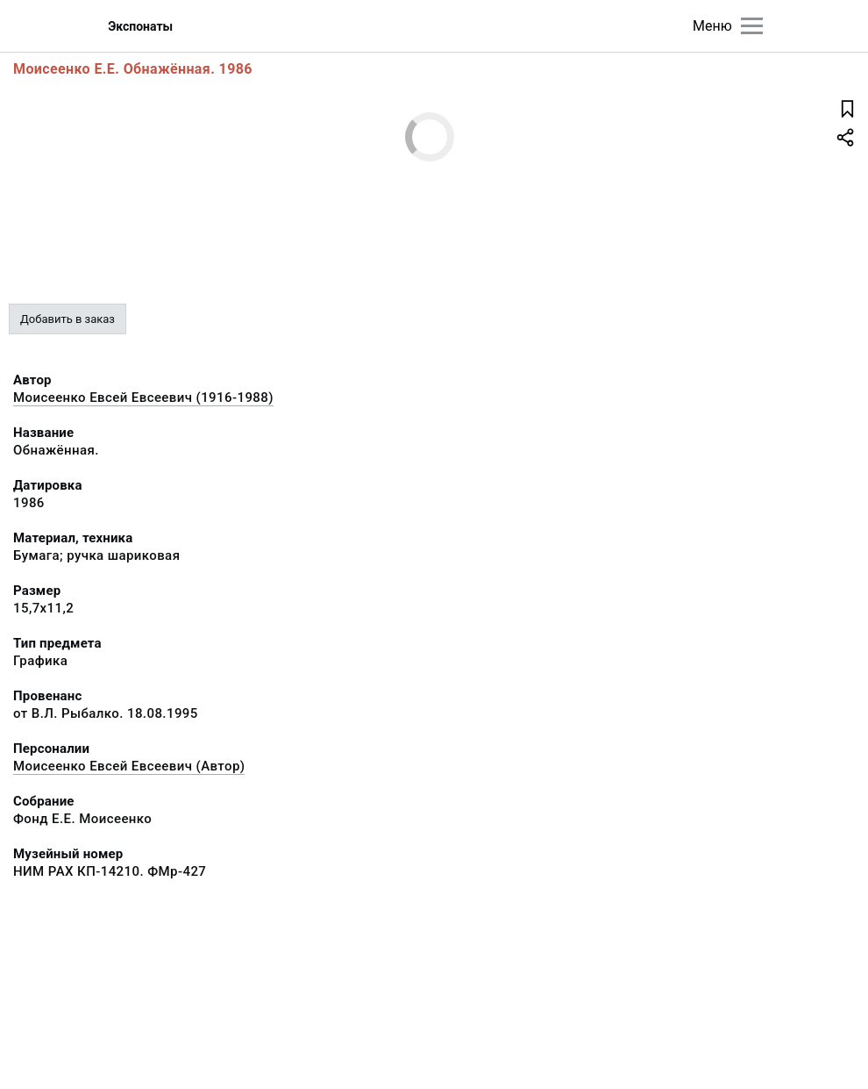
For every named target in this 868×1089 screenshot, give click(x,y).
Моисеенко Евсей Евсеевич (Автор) (129, 766)
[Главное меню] (752, 26)
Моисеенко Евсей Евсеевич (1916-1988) (143, 397)
